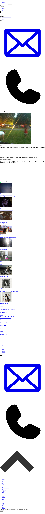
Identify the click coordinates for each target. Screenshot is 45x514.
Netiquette (3, 349)
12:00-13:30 (7, 15)
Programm (3, 8)
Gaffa (2, 487)
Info (2, 10)
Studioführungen (4, 352)
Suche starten (10, 4)
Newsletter (3, 351)
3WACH (3, 484)
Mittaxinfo (5, 15)
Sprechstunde (3, 497)
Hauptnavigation (4, 1)
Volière (3, 9)
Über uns (3, 503)
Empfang (3, 507)
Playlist (3, 19)
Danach (1, 15)
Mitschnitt (3, 492)
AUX (2, 485)
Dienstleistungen (4, 506)
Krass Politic (3, 491)
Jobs (2, 505)
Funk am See (3, 486)
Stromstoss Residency (4, 498)
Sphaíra (3, 496)
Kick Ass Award (4, 490)
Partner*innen (3, 508)
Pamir (2, 494)
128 (2, 345)
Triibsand (3, 499)
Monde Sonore (4, 493)
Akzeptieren (2, 510)
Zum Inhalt (3, 2)
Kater (2, 489)
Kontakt (3, 504)
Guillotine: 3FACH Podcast (5, 488)
